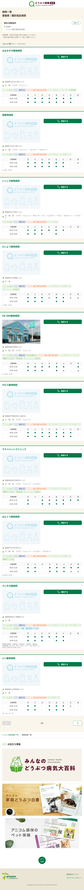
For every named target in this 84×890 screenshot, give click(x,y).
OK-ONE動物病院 (10, 315)
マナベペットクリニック (14, 449)
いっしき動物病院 (11, 180)
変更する (76, 23)
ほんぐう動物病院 (11, 516)
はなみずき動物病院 (12, 50)
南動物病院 (7, 114)
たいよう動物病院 (11, 246)
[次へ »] (77, 723)
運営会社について (72, 874)
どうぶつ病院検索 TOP (10, 735)
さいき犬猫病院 (10, 585)
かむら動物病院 (10, 384)
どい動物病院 (8, 658)
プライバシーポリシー (74, 878)
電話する (62, 56)
